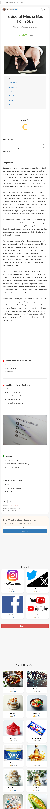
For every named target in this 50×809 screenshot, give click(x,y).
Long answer (13, 87)
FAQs (10, 91)
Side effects (12, 96)
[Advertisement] (25, 337)
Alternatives (13, 105)
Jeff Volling (14, 505)
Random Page (25, 626)
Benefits (11, 100)
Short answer (13, 82)
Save (44, 9)
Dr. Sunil (15, 9)
